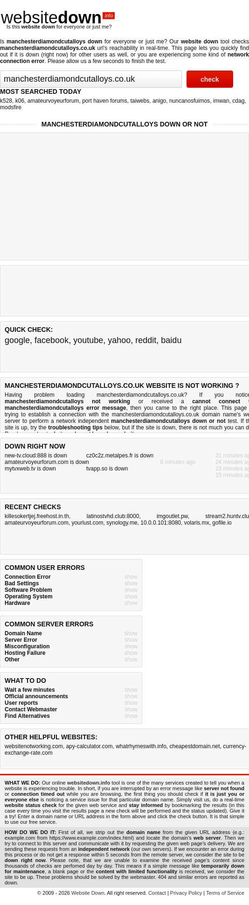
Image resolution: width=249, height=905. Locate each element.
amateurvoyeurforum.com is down (47, 462)
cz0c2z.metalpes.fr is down (119, 455)
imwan (221, 101)
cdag (238, 101)
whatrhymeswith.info (141, 746)
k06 (19, 101)
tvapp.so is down (107, 468)
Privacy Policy (186, 893)
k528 (6, 101)
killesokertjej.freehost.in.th (37, 516)
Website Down (87, 893)
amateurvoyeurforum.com (37, 522)
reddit (145, 340)
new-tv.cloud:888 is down (36, 455)
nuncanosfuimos (189, 101)
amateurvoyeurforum (53, 101)
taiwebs (140, 101)
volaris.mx (196, 522)
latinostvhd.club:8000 (113, 516)
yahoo (119, 340)
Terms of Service (225, 893)
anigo (159, 101)
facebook (52, 340)
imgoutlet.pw (172, 516)
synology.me (121, 522)
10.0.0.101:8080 (160, 522)
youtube (88, 340)
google (17, 340)
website (58, 17)
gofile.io (221, 522)
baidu (171, 340)
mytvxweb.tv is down (30, 468)
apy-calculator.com (89, 746)
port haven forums (104, 101)
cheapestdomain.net (195, 746)
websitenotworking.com (34, 746)
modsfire (10, 107)
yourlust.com (87, 522)
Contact (157, 893)
